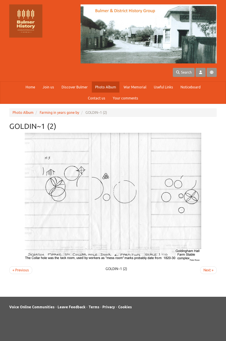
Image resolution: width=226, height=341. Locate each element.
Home (30, 87)
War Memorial (135, 87)
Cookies (125, 307)
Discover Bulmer (75, 87)
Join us (48, 87)
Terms (94, 307)
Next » (208, 270)
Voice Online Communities (32, 307)
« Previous (21, 270)
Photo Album (105, 87)
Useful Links (163, 87)
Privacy (108, 307)
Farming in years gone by (59, 112)
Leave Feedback (71, 307)
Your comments (125, 98)
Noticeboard (191, 87)
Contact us (96, 98)
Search (184, 72)
